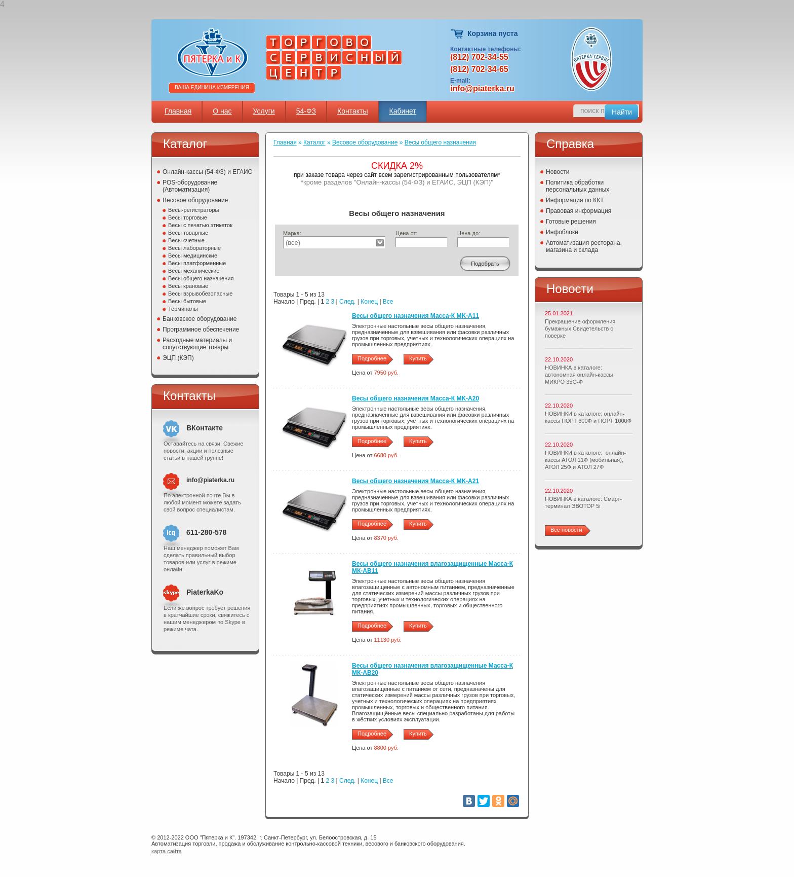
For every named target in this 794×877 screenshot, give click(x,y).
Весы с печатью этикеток (200, 225)
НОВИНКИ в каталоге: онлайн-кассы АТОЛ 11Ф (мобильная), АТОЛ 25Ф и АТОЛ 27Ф (585, 460)
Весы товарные (188, 233)
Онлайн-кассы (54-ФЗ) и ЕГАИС (207, 171)
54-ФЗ (306, 111)
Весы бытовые (187, 301)
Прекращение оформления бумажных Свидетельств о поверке (580, 328)
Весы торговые (187, 217)
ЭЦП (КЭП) (178, 357)
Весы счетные (186, 240)
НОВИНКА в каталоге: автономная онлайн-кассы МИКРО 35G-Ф (579, 374)
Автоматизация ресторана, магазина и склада (584, 246)
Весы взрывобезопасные (200, 293)
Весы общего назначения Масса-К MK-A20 (415, 398)
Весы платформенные (197, 263)
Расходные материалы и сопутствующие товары (197, 344)
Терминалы (183, 309)
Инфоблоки (562, 232)
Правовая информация (578, 210)
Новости (557, 171)
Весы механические (194, 271)
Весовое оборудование (195, 200)
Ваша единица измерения (212, 87)
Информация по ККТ (575, 200)
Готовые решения (571, 221)
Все (388, 301)
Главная (178, 111)
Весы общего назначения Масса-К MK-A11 (415, 315)
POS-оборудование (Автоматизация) (190, 186)
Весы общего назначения (200, 278)
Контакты (352, 111)
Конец (369, 301)
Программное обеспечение (201, 329)
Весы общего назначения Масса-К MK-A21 (415, 481)
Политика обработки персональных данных (577, 186)
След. (347, 301)
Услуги (264, 111)
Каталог (314, 142)
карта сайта (166, 851)
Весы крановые (188, 286)
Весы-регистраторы (193, 210)
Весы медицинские (192, 255)
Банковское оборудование (200, 318)
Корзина (457, 34)
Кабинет (402, 111)
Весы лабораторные (194, 248)
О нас (222, 111)
